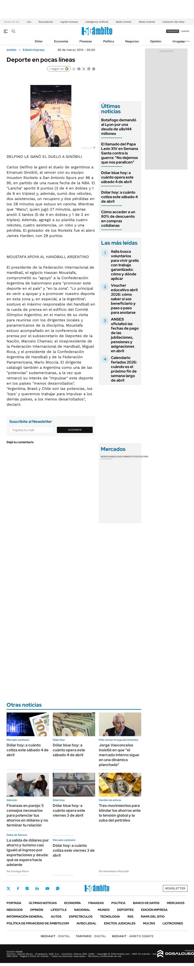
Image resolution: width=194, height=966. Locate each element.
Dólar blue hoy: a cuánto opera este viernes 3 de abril (69, 810)
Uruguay (179, 41)
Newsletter (185, 41)
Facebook (18, 888)
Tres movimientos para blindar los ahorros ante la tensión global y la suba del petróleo (120, 813)
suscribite (172, 31)
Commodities (129, 456)
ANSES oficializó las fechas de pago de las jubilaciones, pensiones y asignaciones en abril (125, 335)
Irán (29, 22)
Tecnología (110, 917)
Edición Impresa (154, 910)
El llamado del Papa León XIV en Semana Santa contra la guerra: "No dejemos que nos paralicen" (119, 153)
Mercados (175, 903)
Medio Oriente (123, 22)
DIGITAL (55, 936)
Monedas (106, 456)
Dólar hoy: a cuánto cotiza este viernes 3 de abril (74, 850)
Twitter (8, 888)
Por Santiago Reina (18, 871)
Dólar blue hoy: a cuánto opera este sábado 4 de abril (117, 177)
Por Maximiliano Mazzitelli (114, 871)
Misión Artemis (147, 22)
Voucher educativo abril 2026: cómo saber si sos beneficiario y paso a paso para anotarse (124, 299)
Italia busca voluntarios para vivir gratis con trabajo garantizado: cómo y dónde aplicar (125, 265)
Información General (25, 917)
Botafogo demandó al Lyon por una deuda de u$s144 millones (118, 127)
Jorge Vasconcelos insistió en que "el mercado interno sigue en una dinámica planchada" (119, 755)
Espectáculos (80, 917)
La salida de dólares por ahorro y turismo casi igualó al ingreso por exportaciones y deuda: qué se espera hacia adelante (28, 852)
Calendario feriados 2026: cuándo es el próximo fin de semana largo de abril (124, 369)
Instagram (27, 888)
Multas (149, 923)
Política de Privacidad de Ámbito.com (38, 923)
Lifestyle (59, 910)
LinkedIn (37, 888)
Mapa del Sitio (153, 917)
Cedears (142, 456)
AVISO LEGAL (86, 923)
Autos (56, 917)
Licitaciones (173, 923)
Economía (61, 41)
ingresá (185, 31)
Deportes (125, 910)
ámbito (11, 49)
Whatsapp (57, 888)
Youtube (47, 888)
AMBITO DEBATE (133, 936)
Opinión (155, 41)
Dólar (39, 41)
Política (108, 41)
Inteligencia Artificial (97, 22)
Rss (130, 917)
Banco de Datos (146, 903)
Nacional (82, 910)
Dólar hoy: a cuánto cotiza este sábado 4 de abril (119, 197)
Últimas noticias (43, 903)
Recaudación (46, 22)
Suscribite (75, 429)
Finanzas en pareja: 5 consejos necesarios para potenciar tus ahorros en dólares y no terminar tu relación (27, 815)
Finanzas (85, 41)
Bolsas (116, 456)
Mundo (104, 910)
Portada (14, 903)
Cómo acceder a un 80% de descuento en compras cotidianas (118, 218)
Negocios (132, 41)
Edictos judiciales (119, 923)
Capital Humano (69, 22)
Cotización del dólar (173, 22)
